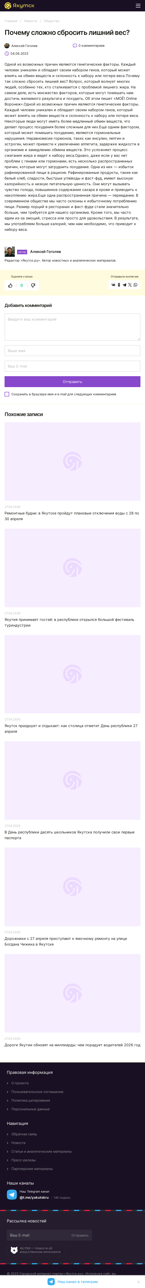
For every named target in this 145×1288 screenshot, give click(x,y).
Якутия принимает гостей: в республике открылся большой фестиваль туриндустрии (69, 622)
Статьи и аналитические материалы (41, 1151)
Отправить (80, 1235)
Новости (30, 21)
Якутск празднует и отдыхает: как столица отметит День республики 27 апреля (71, 728)
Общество (52, 21)
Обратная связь (24, 1134)
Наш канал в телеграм (78, 1281)
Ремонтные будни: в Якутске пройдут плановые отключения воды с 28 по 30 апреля (72, 516)
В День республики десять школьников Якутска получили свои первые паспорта (69, 835)
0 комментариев (92, 45)
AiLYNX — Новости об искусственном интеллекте (40, 1250)
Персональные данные (30, 1109)
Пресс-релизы (23, 1160)
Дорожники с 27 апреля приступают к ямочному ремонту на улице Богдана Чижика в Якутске (66, 941)
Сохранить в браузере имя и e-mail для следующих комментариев (63, 394)
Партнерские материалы (32, 1169)
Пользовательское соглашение (37, 1092)
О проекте (20, 1083)
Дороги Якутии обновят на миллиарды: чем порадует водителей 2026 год (72, 1045)
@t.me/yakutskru (34, 1197)
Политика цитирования (30, 1100)
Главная (11, 21)
